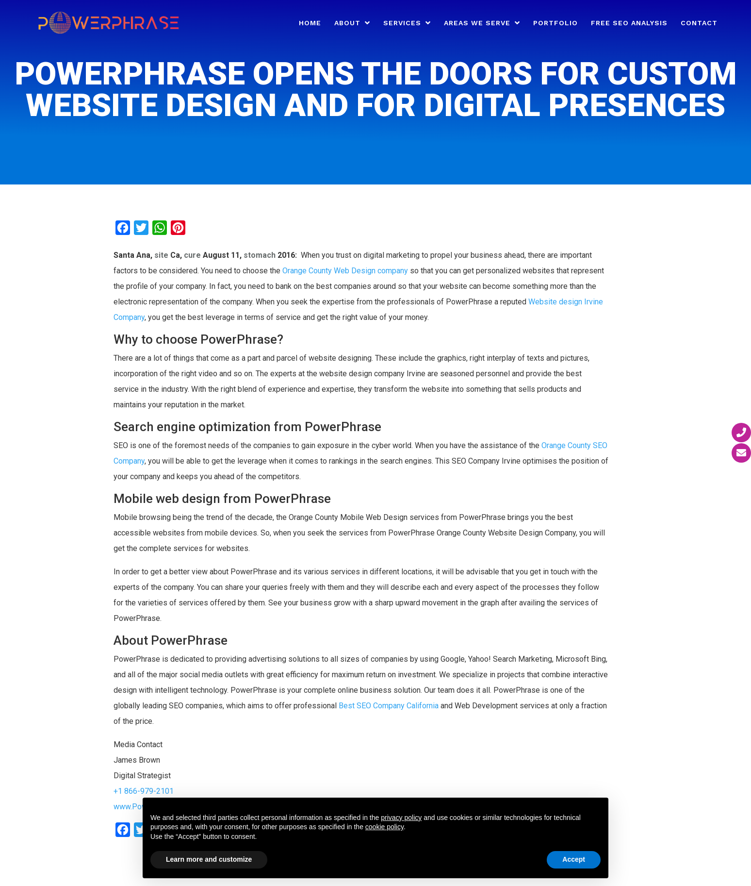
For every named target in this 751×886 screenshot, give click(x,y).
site (161, 255)
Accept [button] (573, 859)
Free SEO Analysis (629, 23)
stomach (260, 255)
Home (310, 23)
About (347, 23)
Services (402, 23)
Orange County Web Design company (345, 270)
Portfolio (555, 23)
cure (192, 255)
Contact (699, 23)
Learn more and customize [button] (209, 859)
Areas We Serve (477, 23)
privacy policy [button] (401, 817)
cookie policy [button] (384, 827)
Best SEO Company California (389, 705)
